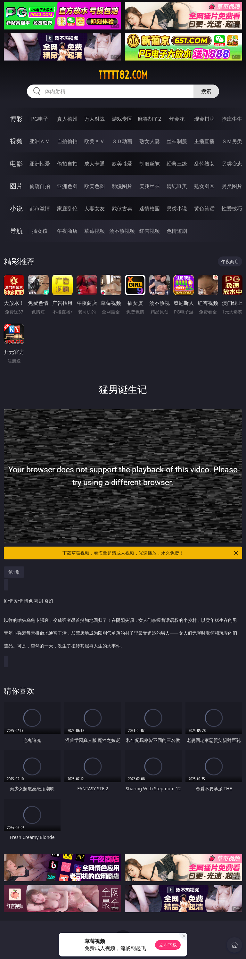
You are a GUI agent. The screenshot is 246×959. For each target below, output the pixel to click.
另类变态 (232, 163)
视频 (16, 141)
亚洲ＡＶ (39, 141)
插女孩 (39, 230)
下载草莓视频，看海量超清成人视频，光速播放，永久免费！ (150, 553)
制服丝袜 (149, 163)
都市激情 (39, 208)
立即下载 (168, 945)
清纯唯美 (177, 186)
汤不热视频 (122, 230)
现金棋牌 (204, 118)
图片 (16, 186)
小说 (16, 208)
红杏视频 (149, 230)
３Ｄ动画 (122, 141)
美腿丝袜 (149, 186)
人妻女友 (94, 208)
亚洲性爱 (39, 163)
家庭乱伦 (67, 208)
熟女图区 (204, 186)
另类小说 (177, 208)
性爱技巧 (232, 208)
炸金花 (176, 118)
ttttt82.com (123, 75)
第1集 (14, 572)
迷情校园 (149, 208)
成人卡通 (94, 163)
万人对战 (94, 118)
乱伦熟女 (204, 163)
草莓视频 (94, 230)
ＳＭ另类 (232, 141)
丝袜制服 (177, 141)
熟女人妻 (149, 141)
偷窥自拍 (39, 186)
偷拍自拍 (67, 163)
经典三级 (177, 163)
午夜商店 (67, 230)
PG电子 (39, 118)
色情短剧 (177, 230)
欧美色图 (94, 186)
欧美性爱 (122, 163)
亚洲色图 (67, 186)
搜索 (206, 91)
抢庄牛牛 (232, 118)
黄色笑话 (204, 208)
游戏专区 (122, 118)
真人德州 (67, 118)
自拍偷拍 (67, 141)
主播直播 (204, 141)
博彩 (16, 118)
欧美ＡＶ (94, 141)
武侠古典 (122, 208)
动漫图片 (122, 186)
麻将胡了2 (149, 118)
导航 (16, 230)
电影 (16, 163)
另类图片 (232, 186)
